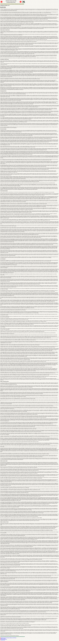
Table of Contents (3, 638)
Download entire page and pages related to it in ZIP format (8, 637)
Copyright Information (4, 639)
